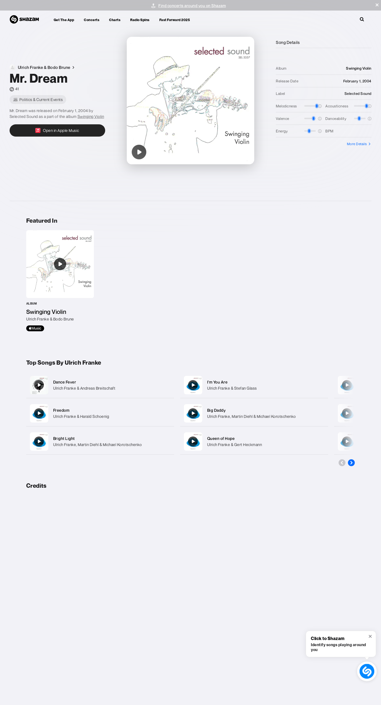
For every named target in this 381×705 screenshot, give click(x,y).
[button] (377, 4)
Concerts (91, 20)
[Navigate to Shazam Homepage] (27, 19)
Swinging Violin (90, 116)
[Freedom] (100, 413)
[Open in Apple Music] (57, 130)
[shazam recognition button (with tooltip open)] (367, 671)
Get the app (64, 20)
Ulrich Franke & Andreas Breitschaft (84, 388)
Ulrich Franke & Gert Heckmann (234, 444)
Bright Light (64, 438)
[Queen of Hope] (254, 441)
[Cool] (347, 413)
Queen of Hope (221, 438)
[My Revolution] (347, 385)
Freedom (61, 410)
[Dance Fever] (100, 385)
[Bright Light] (100, 441)
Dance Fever (64, 382)
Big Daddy (216, 410)
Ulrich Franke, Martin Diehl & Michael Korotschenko (97, 444)
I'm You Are (217, 382)
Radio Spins (140, 20)
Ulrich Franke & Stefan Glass (232, 388)
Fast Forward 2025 (174, 20)
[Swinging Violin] (60, 280)
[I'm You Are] (254, 385)
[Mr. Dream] (139, 152)
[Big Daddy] (254, 413)
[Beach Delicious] (347, 441)
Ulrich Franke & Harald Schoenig (81, 416)
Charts (114, 20)
